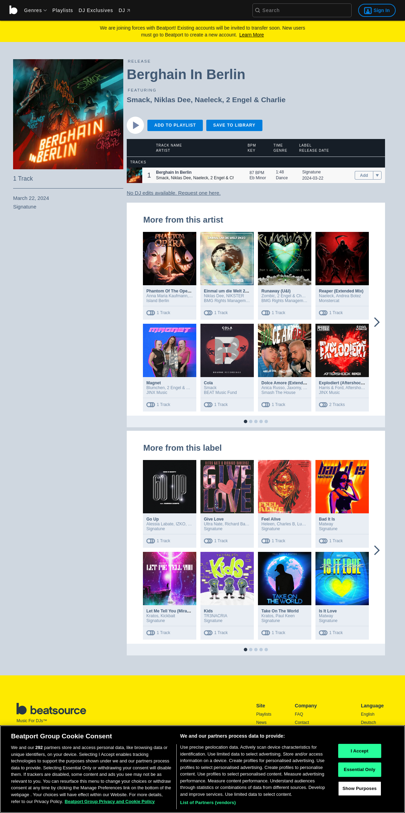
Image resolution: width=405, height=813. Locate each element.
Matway (326, 524)
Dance (282, 177)
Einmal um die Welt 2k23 (228, 291)
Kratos (152, 615)
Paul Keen (285, 615)
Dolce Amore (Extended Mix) (289, 383)
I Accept (359, 752)
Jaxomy (294, 387)
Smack (138, 100)
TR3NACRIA (215, 615)
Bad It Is (327, 519)
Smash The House (278, 392)
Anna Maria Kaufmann (166, 295)
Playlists (62, 10)
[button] (134, 175)
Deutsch (368, 722)
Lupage (304, 524)
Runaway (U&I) (276, 291)
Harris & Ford (331, 387)
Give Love (214, 519)
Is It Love (328, 611)
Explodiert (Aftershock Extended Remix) (358, 383)
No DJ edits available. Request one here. (174, 193)
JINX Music (156, 392)
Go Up (152, 519)
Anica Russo (272, 387)
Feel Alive (271, 519)
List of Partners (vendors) (208, 804)
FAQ (299, 714)
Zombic (268, 295)
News (261, 722)
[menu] (33, 10)
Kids (208, 611)
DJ (124, 10)
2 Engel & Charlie (255, 100)
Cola (208, 383)
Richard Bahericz (240, 524)
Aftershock (355, 387)
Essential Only (359, 771)
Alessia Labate (160, 524)
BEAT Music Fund (220, 392)
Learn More (251, 35)
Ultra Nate (213, 524)
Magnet (153, 383)
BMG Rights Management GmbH (234, 300)
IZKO (180, 524)
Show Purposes (359, 789)
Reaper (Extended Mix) (341, 291)
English (367, 714)
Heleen (267, 524)
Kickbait (167, 615)
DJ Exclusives (96, 10)
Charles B (286, 524)
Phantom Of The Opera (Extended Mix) (184, 291)
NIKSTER (235, 295)
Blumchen (155, 387)
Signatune (311, 172)
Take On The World (280, 611)
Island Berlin (157, 300)
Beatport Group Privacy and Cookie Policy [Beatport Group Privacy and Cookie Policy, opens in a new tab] (110, 802)
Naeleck (208, 100)
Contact (302, 722)
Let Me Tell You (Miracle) (170, 611)
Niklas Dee (172, 100)
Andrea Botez (348, 295)
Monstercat (329, 300)
